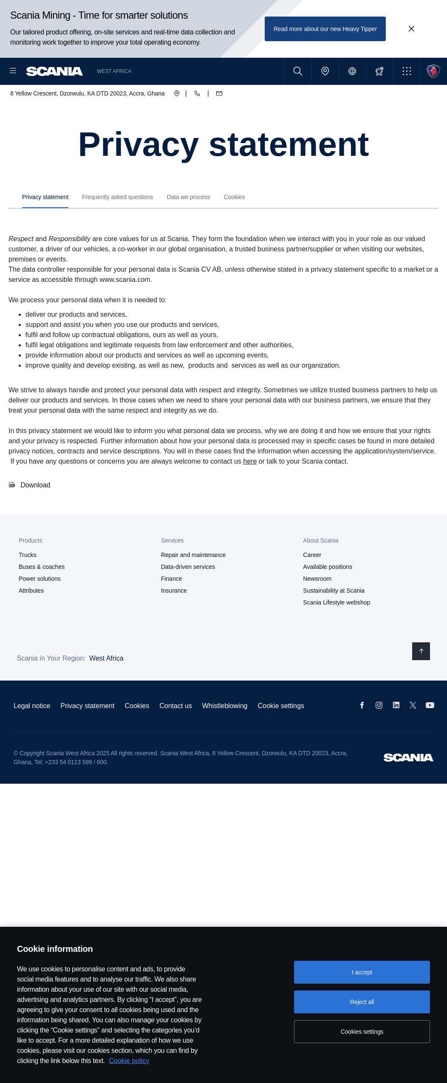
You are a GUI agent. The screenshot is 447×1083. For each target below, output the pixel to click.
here (250, 488)
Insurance (174, 617)
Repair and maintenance (193, 582)
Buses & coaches (42, 594)
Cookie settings (280, 733)
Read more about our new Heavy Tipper (325, 28)
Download (35, 512)
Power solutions (40, 605)
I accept (362, 972)
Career (312, 582)
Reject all (362, 1002)
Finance (171, 605)
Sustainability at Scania (334, 617)
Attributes (31, 617)
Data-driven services (188, 594)
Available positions (327, 594)
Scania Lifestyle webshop (336, 629)
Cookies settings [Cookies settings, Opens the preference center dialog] (362, 1031)
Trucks (27, 582)
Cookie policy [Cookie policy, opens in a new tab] (129, 1060)
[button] (406, 71)
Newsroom (317, 605)
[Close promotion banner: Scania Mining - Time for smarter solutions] (411, 29)
